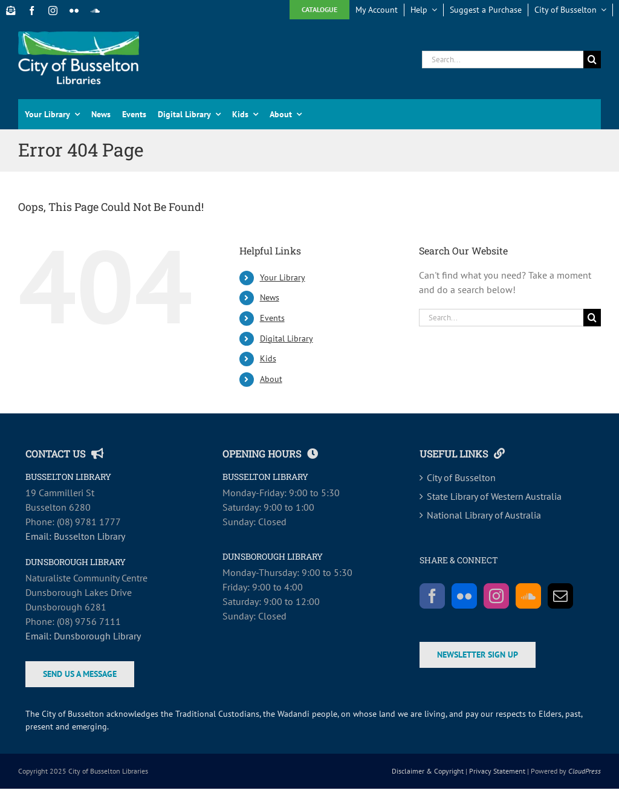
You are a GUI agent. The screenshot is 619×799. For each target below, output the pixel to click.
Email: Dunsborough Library (83, 636)
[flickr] (74, 10)
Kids (268, 358)
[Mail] (560, 596)
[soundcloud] (95, 10)
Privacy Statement (497, 770)
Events (272, 317)
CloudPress (584, 770)
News (269, 297)
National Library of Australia (484, 515)
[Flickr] (464, 596)
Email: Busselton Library (75, 536)
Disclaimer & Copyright (428, 770)
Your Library (282, 277)
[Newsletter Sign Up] (10, 10)
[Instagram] (496, 596)
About (271, 379)
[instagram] (52, 10)
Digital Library (286, 338)
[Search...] (502, 59)
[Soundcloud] (528, 596)
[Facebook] (432, 596)
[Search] (592, 59)
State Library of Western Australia (494, 496)
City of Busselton (461, 477)
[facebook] (31, 10)
